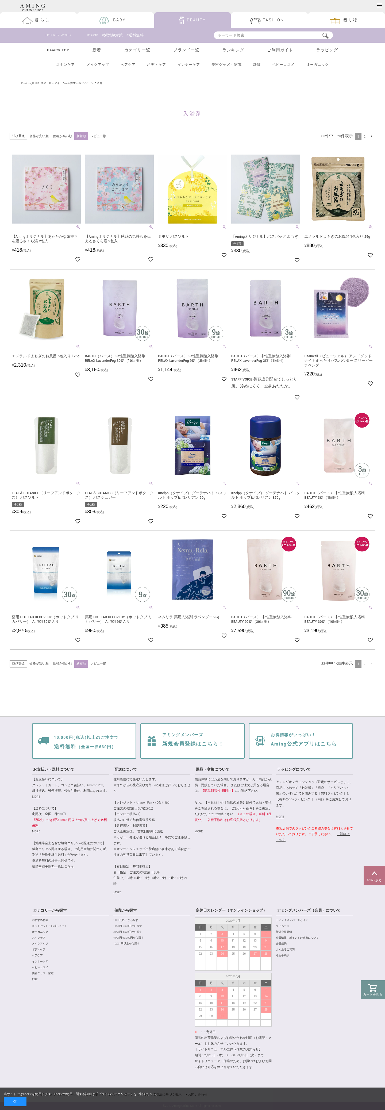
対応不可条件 (242, 808)
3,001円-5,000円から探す (127, 932)
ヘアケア (128, 65)
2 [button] (364, 136)
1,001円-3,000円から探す (127, 926)
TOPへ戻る (374, 875)
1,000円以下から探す (125, 920)
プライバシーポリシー (114, 1094)
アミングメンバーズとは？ (292, 920)
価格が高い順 (62, 136)
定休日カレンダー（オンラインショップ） (231, 910)
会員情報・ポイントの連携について (297, 938)
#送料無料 (137, 35)
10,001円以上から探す (126, 944)
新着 (97, 50)
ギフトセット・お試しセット (49, 926)
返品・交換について (212, 769)
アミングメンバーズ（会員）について (309, 910)
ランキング (233, 50)
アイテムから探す (65, 83)
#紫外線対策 (113, 35)
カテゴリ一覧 (137, 50)
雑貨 (257, 65)
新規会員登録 (284, 932)
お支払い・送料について (53, 769)
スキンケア (65, 65)
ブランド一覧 (186, 50)
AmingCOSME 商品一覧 (38, 83)
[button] (371, 136)
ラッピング (327, 50)
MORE (36, 797)
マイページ (282, 926)
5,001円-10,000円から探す (128, 938)
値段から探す (125, 910)
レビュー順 (98, 136)
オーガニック (317, 65)
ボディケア (156, 65)
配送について (125, 769)
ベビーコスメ (283, 65)
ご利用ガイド (280, 50)
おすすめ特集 (40, 920)
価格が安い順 (39, 136)
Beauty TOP (58, 50)
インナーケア (189, 65)
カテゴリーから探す (50, 910)
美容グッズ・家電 (226, 65)
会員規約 (281, 944)
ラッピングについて (294, 769)
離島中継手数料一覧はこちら (53, 867)
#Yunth (92, 35)
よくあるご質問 (285, 950)
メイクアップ (98, 65)
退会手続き (282, 956)
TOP (20, 83)
